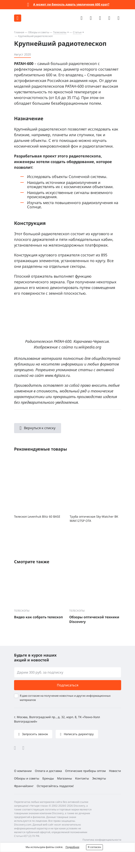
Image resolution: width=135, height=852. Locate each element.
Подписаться (67, 685)
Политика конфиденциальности (102, 839)
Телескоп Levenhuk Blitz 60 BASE (37, 516)
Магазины (64, 778)
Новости (115, 771)
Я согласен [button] (94, 847)
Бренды (48, 778)
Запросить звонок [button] (34, 734)
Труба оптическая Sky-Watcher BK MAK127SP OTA (94, 518)
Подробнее (72, 847)
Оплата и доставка (48, 771)
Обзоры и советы (38, 32)
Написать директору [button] (78, 734)
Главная (19, 32)
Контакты (82, 778)
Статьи (77, 32)
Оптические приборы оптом (85, 771)
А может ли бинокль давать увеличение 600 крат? (71, 4)
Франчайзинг (24, 786)
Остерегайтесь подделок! (55, 786)
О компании (23, 771)
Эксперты (99, 778)
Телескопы (59, 32)
